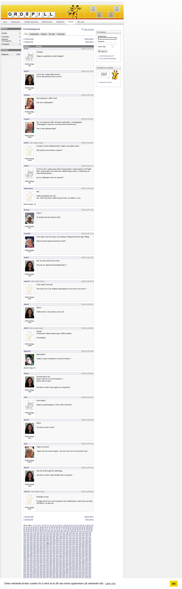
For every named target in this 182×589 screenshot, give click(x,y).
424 (73, 558)
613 (73, 574)
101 (48, 531)
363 (80, 553)
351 (41, 553)
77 (61, 529)
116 (28, 533)
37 (38, 527)
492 (89, 563)
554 (86, 569)
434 (37, 560)
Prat (26, 34)
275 (67, 545)
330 (41, 551)
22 (74, 525)
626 (47, 576)
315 (60, 549)
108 (71, 531)
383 (76, 554)
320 (76, 549)
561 (41, 571)
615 (80, 574)
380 (67, 554)
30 (92, 525)
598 (24, 574)
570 (70, 571)
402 (70, 556)
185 (47, 538)
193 (73, 538)
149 (67, 534)
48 (64, 527)
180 (31, 538)
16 (60, 525)
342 (80, 551)
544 (54, 569)
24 (78, 525)
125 (57, 533)
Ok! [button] (174, 583)
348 (31, 553)
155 (86, 534)
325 (24, 551)
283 (24, 547)
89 (89, 529)
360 (70, 553)
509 (76, 565)
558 (31, 571)
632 (67, 576)
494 (28, 565)
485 (67, 563)
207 (50, 540)
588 (60, 573)
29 (90, 525)
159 (31, 536)
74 (54, 529)
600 (31, 574)
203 (37, 540)
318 (70, 549)
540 (41, 569)
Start (5, 22)
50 (68, 527)
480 (50, 563)
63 (29, 529)
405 (80, 556)
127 (63, 533)
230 (57, 542)
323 (86, 549)
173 (76, 536)
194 (76, 538)
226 (44, 542)
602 (37, 574)
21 (71, 525)
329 (37, 551)
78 (64, 529)
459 (50, 562)
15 (58, 525)
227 (47, 542)
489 (80, 563)
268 (44, 545)
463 (63, 562)
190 (63, 538)
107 (68, 531)
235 (73, 542)
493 (24, 565)
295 (63, 547)
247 (44, 543)
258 (80, 543)
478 (44, 563)
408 (89, 556)
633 (70, 576)
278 (76, 545)
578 (28, 573)
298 (73, 547)
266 (37, 545)
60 (92, 527)
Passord (101, 41)
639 (89, 576)
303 (89, 547)
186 (50, 538)
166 (54, 536)
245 (37, 543)
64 (31, 529)
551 (76, 569)
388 (24, 556)
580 (34, 573)
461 (57, 562)
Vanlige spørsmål (31, 22)
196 (83, 538)
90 (92, 529)
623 (37, 576)
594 (80, 573)
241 (24, 543)
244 (34, 543)
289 (44, 547)
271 (54, 545)
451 (24, 562)
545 (57, 569)
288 (41, 547)
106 (65, 531)
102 (52, 531)
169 (63, 536)
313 (54, 549)
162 (41, 536)
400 (63, 556)
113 (87, 531)
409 (24, 558)
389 (28, 556)
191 (67, 538)
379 (63, 554)
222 (31, 542)
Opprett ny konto (105, 82)
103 (55, 531)
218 (86, 540)
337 (63, 551)
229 (54, 542)
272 (57, 545)
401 (67, 556)
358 (63, 553)
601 (34, 574)
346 (24, 553)
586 (54, 573)
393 (41, 556)
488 (76, 563)
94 (31, 531)
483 (60, 563)
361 (73, 553)
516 (31, 567)
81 (71, 529)
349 (34, 553)
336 (60, 551)
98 (40, 531)
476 (37, 563)
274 (63, 545)
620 (28, 576)
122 (47, 533)
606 (50, 574)
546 (60, 569)
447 (80, 560)
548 (67, 569)
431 (28, 560)
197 (86, 538)
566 (57, 571)
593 (76, 573)
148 (63, 534)
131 (76, 533)
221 (28, 542)
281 (86, 545)
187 (54, 538)
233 (67, 542)
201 (31, 540)
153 (80, 534)
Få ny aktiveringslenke (107, 58)
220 (24, 542)
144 (50, 534)
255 (70, 543)
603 (41, 574)
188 (57, 538)
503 (57, 565)
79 (66, 529)
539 (37, 569)
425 (76, 558)
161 (37, 536)
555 (89, 569)
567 (60, 571)
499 (44, 565)
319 (73, 549)
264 (31, 545)
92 (26, 531)
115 (24, 533)
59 (89, 527)
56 (82, 527)
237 (80, 542)
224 (37, 542)
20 (69, 525)
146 (57, 534)
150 (70, 534)
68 (40, 529)
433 (34, 560)
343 (83, 551)
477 (41, 563)
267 (41, 545)
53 (75, 527)
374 (47, 554)
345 (89, 551)
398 (57, 556)
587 (57, 573)
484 (63, 563)
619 (24, 576)
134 (86, 533)
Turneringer (60, 34)
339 (70, 551)
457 (44, 562)
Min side (81, 22)
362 (76, 553)
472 (24, 563)
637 (83, 576)
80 (68, 529)
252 (60, 543)
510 (80, 565)
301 (83, 547)
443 (67, 560)
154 (83, 534)
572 (76, 571)
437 (47, 560)
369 (31, 554)
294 (60, 547)
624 (41, 576)
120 (41, 533)
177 (89, 536)
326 (28, 551)
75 (57, 529)
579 (31, 573)
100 (45, 531)
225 (41, 542)
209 (57, 540)
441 (60, 560)
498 (41, 565)
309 (41, 549)
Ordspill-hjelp (34, 34)
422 (67, 558)
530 (76, 567)
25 (81, 525)
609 (60, 574)
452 (28, 562)
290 (47, 547)
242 (28, 543)
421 (63, 558)
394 (44, 556)
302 (86, 547)
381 (70, 554)
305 (28, 549)
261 (89, 543)
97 (38, 531)
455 (37, 562)
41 (47, 527)
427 (83, 558)
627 (50, 576)
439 (54, 560)
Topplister (60, 22)
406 (83, 556)
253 (63, 543)
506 (67, 565)
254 (67, 543)
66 (36, 529)
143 (47, 534)
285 (31, 547)
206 (47, 540)
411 (31, 558)
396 (50, 556)
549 (70, 569)
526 (63, 567)
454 (34, 562)
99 (43, 531)
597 (89, 573)
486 (70, 563)
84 (78, 529)
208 (54, 540)
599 (28, 574)
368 (28, 554)
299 (76, 547)
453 (31, 562)
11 (48, 525)
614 (76, 574)
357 (60, 553)
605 (47, 574)
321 (80, 549)
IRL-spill (51, 34)
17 (62, 525)
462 (60, 562)
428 (86, 558)
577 (24, 573)
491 (86, 563)
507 (70, 565)
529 (73, 567)
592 (73, 573)
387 (89, 554)
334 (54, 551)
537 (31, 569)
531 (80, 567)
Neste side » (89, 39)
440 (57, 560)
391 (34, 556)
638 (86, 576)
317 (67, 549)
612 (70, 574)
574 (83, 571)
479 (47, 563)
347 (28, 553)
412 (34, 558)
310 (44, 549)
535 (24, 569)
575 (86, 571)
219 (89, 540)
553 (83, 569)
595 (83, 573)
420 (60, 558)
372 (41, 554)
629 (57, 576)
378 (60, 554)
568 (63, 571)
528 (70, 567)
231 (60, 542)
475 (34, 563)
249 (50, 543)
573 (80, 571)
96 (36, 531)
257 (76, 543)
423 (70, 558)
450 (89, 560)
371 (37, 554)
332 (47, 551)
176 (86, 536)
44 (54, 527)
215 (76, 540)
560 (37, 571)
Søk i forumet (89, 29)
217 (83, 540)
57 (85, 527)
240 (89, 542)
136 (24, 534)
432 (31, 560)
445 (73, 560)
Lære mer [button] (110, 583)
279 (80, 545)
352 (44, 553)
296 (67, 547)
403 (73, 556)
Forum (70, 22)
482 (57, 563)
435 (41, 560)
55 (80, 527)
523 (54, 567)
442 (63, 560)
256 (73, 543)
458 (47, 562)
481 (54, 563)
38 (40, 527)
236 (76, 542)
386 (86, 554)
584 (47, 573)
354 (50, 553)
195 (80, 538)
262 (24, 545)
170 (67, 536)
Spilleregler (15, 22)
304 (24, 549)
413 (37, 558)
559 (34, 571)
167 (57, 536)
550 (73, 569)
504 (60, 565)
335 (57, 551)
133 (83, 533)
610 (63, 574)
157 (24, 536)
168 (60, 536)
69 (43, 529)
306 (31, 549)
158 (28, 536)
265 (34, 545)
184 (44, 538)
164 (47, 536)
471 (89, 562)
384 (80, 554)
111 (81, 531)
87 (85, 529)
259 (83, 543)
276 (70, 545)
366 (89, 553)
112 (84, 531)
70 (45, 529)
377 (57, 554)
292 (54, 547)
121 (44, 533)
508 (73, 565)
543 (50, 569)
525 (60, 567)
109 (75, 531)
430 (24, 560)
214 (73, 540)
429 (89, 558)
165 (50, 536)
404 (76, 556)
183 (41, 538)
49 (66, 527)
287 (37, 547)
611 (67, 574)
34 (31, 527)
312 (50, 549)
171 (70, 536)
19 (67, 525)
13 (53, 525)
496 (34, 565)
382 (73, 554)
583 (44, 573)
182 (37, 538)
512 (86, 565)
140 (37, 534)
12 (51, 525)
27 (85, 525)
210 (60, 540)
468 (80, 562)
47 (61, 527)
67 (38, 529)
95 (33, 531)
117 (31, 533)
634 (73, 576)
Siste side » (89, 42)
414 (41, 558)
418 (54, 558)
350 (37, 553)
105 (62, 531)
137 (28, 534)
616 (83, 574)
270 (50, 545)
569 (67, 571)
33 (29, 527)
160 (34, 536)
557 (28, 571)
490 (83, 563)
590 (67, 573)
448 (83, 560)
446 (76, 560)
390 (31, 556)
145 (54, 534)
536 (28, 569)
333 (50, 551)
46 (59, 527)
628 (54, 576)
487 (73, 563)
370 (34, 554)
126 (60, 533)
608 (57, 574)
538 (34, 569)
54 (78, 527)
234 (70, 542)
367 (24, 554)
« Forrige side (28, 39)
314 (57, 549)
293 (57, 547)
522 (50, 567)
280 (83, 545)
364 (83, 553)
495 (31, 565)
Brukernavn (102, 36)
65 (33, 529)
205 (44, 540)
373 (44, 554)
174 (80, 536)
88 (87, 529)
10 (46, 525)
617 (86, 574)
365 (86, 553)
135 (89, 533)
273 (60, 545)
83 (75, 529)
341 (76, 551)
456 (41, 562)
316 (63, 549)
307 (34, 549)
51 (71, 527)
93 (29, 531)
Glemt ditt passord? (106, 56)
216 (80, 540)
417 (50, 558)
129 (70, 533)
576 (89, 571)
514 (24, 567)
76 (59, 529)
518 (37, 567)
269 (47, 545)
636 (80, 576)
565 (54, 571)
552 (80, 569)
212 (67, 540)
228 (50, 542)
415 (44, 558)
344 (86, 551)
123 (50, 533)
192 (70, 538)
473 (28, 563)
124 (54, 533)
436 (44, 560)
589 (63, 573)
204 (41, 540)
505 (63, 565)
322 (83, 549)
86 (82, 529)
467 (76, 562)
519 (41, 567)
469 (83, 562)
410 (28, 558)
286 (34, 547)
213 (70, 540)
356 (57, 553)
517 (34, 567)
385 (83, 554)
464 (67, 562)
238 (83, 542)
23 (76, 525)
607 (54, 574)
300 (80, 547)
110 (78, 531)
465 (70, 562)
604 (44, 574)
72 (50, 529)
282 (89, 545)
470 (86, 562)
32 (26, 527)
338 (67, 551)
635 (76, 576)
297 (70, 547)
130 (73, 533)
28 (88, 525)
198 (89, 538)
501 (50, 565)
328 (34, 551)
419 (57, 558)
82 (73, 529)
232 (63, 542)
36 (36, 527)
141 (41, 534)
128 (67, 533)
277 (73, 545)
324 (89, 549)
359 (67, 553)
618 (89, 574)
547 (63, 569)
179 (28, 538)
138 (31, 534)
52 (73, 527)
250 (54, 543)
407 (86, 556)
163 (44, 536)
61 (24, 529)
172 (73, 536)
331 (44, 551)
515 (28, 567)
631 (63, 576)
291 (50, 547)
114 (91, 531)
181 (34, 538)
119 (37, 533)
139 (34, 534)
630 (60, 576)
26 (83, 525)
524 (57, 567)
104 (58, 531)
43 (52, 527)
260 (86, 543)
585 (50, 573)
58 (87, 527)
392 (37, 556)
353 (47, 553)
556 (24, 571)
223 (34, 542)
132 (80, 533)
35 (33, 527)
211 (63, 540)
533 (86, 567)
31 (24, 527)
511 (83, 565)
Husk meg (102, 46)
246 (41, 543)
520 (44, 567)
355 (54, 553)
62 (26, 529)
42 (50, 527)
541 (44, 569)
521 (47, 567)
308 (37, 549)
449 (86, 560)
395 (47, 556)
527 (67, 567)
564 (50, 571)
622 (34, 576)
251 (57, 543)
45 (57, 527)
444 (70, 560)
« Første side (28, 42)
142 (44, 534)
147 (60, 534)
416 (47, 558)
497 (37, 565)
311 (47, 549)
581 (37, 573)
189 (60, 538)
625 (44, 576)
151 (73, 534)
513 (89, 565)
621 (31, 576)
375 (50, 554)
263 (28, 545)
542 (47, 569)
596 (86, 573)
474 (31, 563)
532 (83, 567)
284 (28, 547)
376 (54, 554)
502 (54, 565)
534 (89, 567)
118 (34, 533)
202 (34, 540)
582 (41, 573)
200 (28, 540)
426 (80, 558)
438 (50, 560)
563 (47, 571)
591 (70, 573)
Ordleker (44, 34)
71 (47, 529)
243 (31, 543)
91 (24, 531)
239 (86, 542)
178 (24, 538)
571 (73, 571)
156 (89, 534)
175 (83, 536)
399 (60, 556)
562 (44, 571)
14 (55, 525)
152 (76, 534)
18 (65, 525)
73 (52, 529)
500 (47, 565)
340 (73, 551)
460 (54, 562)
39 (43, 527)
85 (80, 529)
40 (45, 527)
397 (54, 556)
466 (73, 562)
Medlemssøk (47, 22)
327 (31, 551)
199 (24, 540)
